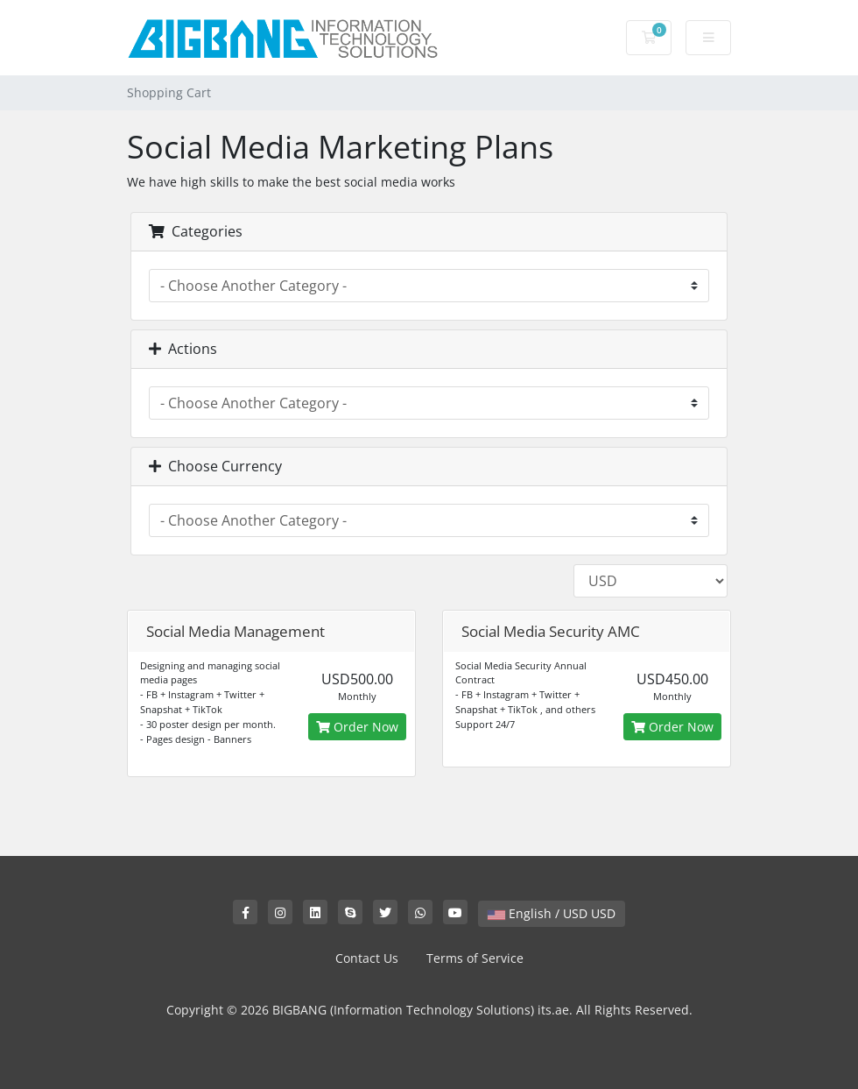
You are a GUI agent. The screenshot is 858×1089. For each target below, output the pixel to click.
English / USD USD (551, 913)
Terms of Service (475, 958)
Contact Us (366, 958)
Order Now (357, 726)
